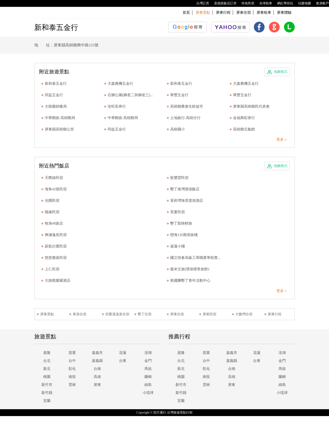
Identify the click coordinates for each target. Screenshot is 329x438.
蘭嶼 (148, 377)
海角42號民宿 (56, 189)
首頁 (186, 12)
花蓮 (122, 353)
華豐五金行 (179, 95)
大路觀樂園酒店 (57, 280)
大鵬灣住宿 (243, 314)
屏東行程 (223, 12)
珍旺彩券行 (117, 106)
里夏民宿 (177, 212)
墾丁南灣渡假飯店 (184, 189)
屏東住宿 (243, 12)
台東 (122, 361)
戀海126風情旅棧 (184, 235)
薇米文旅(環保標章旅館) (189, 269)
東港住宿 (79, 314)
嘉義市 (97, 353)
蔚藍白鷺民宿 (56, 246)
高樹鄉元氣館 (244, 129)
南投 (72, 377)
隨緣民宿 (52, 212)
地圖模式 (280, 72)
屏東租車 (264, 12)
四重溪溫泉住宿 (117, 314)
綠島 (148, 385)
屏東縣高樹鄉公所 (59, 129)
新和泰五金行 (56, 83)
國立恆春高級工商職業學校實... (195, 258)
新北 (46, 369)
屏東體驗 (284, 12)
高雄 (97, 377)
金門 (148, 361)
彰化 (72, 369)
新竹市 (46, 385)
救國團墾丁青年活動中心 (190, 280)
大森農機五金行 (120, 83)
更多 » (281, 139)
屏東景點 (47, 314)
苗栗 (72, 353)
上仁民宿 (52, 269)
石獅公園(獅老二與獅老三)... (130, 95)
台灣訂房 (200, 3)
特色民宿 (245, 3)
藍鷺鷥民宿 (179, 178)
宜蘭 (46, 401)
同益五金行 (54, 95)
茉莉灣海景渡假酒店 (186, 200)
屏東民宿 (209, 314)
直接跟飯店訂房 (223, 3)
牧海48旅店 (54, 223)
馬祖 (148, 369)
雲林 (72, 385)
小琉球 (148, 393)
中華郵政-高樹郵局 (60, 118)
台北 (46, 361)
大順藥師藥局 (56, 106)
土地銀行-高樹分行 (185, 118)
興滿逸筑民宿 (56, 235)
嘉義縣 (97, 361)
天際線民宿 (54, 178)
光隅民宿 (52, 200)
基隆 (46, 353)
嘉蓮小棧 (177, 246)
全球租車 (263, 3)
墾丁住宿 (144, 314)
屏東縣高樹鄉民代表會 (251, 106)
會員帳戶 (320, 3)
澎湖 (148, 353)
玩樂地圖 (302, 3)
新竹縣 (46, 393)
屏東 (97, 385)
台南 (97, 369)
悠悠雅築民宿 (56, 258)
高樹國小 (177, 129)
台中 (72, 361)
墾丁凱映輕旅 (181, 223)
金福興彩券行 (244, 118)
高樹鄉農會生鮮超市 (186, 106)
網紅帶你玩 (283, 3)
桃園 (46, 377)
